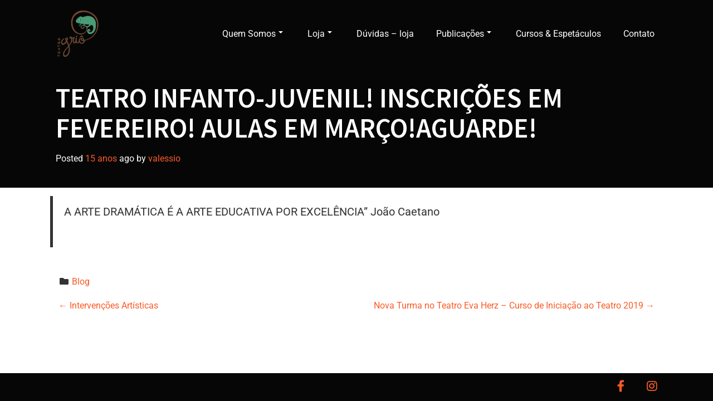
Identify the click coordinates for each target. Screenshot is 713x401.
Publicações (463, 33)
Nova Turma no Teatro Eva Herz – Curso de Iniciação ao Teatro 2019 (514, 305)
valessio (164, 158)
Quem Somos (252, 33)
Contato (639, 33)
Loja (319, 33)
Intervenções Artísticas (108, 305)
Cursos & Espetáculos (558, 33)
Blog (81, 281)
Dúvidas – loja (385, 33)
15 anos (101, 158)
